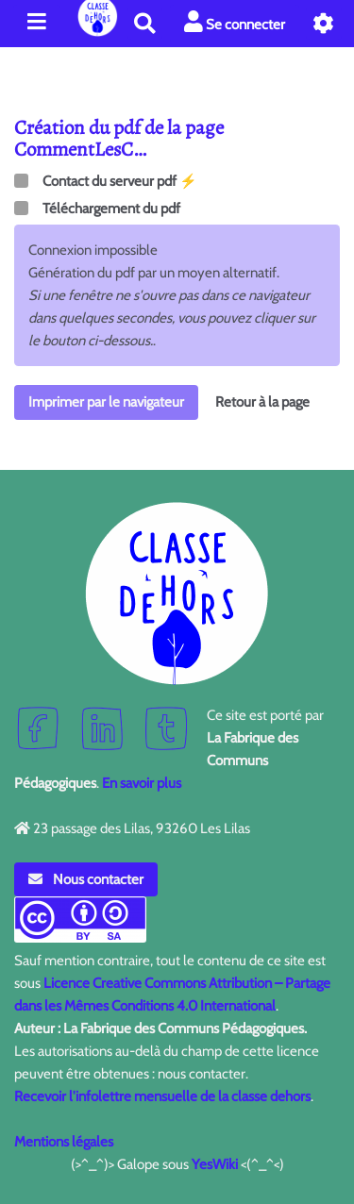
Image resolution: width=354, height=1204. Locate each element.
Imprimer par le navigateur (106, 401)
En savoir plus (141, 783)
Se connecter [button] (234, 22)
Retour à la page (262, 401)
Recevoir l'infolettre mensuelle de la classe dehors (162, 1096)
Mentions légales (63, 1141)
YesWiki (215, 1164)
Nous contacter (85, 879)
